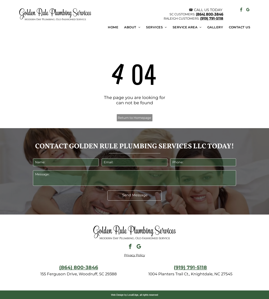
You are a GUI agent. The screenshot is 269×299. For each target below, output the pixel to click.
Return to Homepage (134, 118)
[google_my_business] (248, 10)
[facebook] (241, 10)
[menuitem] (110, 27)
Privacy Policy (134, 255)
